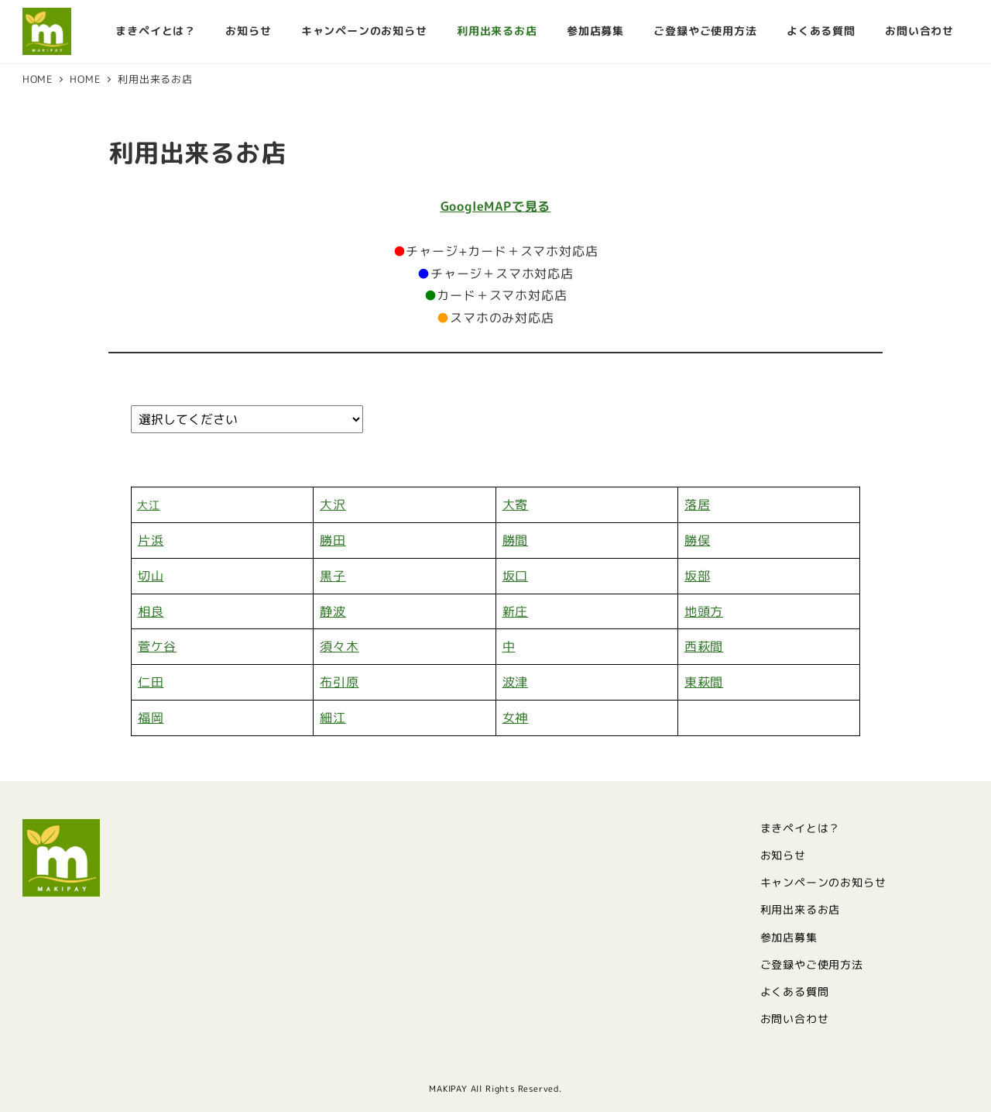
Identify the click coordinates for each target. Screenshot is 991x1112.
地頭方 (703, 611)
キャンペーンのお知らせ (823, 882)
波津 (515, 681)
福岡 (151, 717)
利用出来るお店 (800, 909)
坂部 (697, 575)
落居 (697, 504)
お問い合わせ (794, 1019)
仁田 (151, 681)
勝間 (515, 540)
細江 (333, 717)
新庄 (515, 611)
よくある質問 (794, 992)
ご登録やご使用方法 (811, 965)
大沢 (333, 504)
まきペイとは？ (800, 828)
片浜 (151, 540)
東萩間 (703, 681)
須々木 (339, 646)
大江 (148, 504)
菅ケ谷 (157, 646)
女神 (515, 717)
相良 (151, 611)
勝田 (333, 540)
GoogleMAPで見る (496, 206)
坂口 (515, 575)
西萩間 (703, 646)
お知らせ (783, 855)
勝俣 (697, 540)
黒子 (333, 575)
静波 (333, 611)
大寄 (515, 504)
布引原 (339, 681)
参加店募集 (789, 937)
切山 (151, 575)
